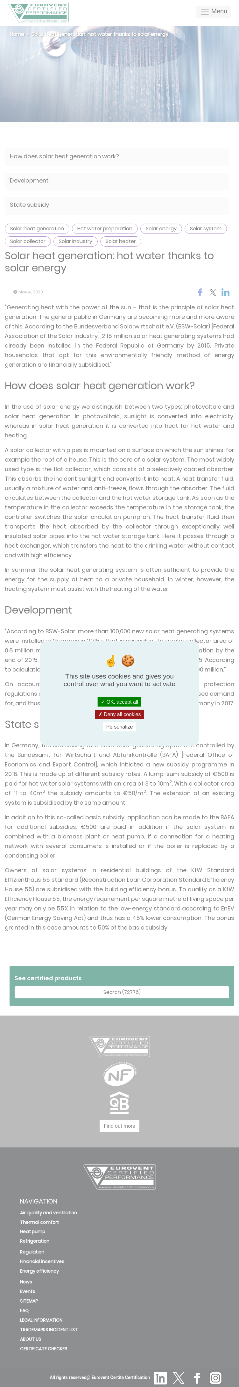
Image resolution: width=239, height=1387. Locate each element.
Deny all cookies (119, 714)
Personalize (119, 726)
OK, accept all (119, 701)
